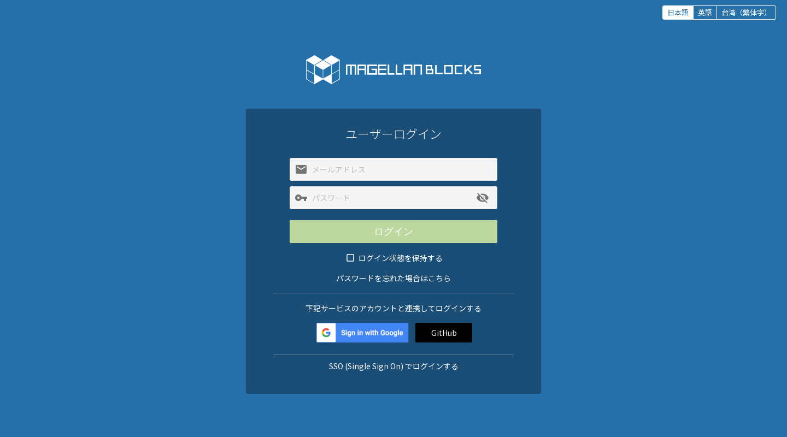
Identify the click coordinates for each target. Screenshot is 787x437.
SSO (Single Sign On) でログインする (394, 366)
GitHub (444, 332)
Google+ (362, 332)
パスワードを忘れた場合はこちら (393, 278)
